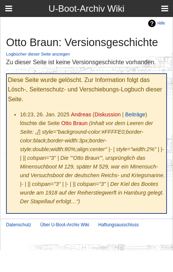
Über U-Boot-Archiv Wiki (64, 224)
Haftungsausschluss (118, 224)
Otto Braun (74, 123)
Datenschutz (18, 224)
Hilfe (161, 23)
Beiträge (135, 114)
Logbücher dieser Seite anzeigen (38, 53)
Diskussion (108, 114)
